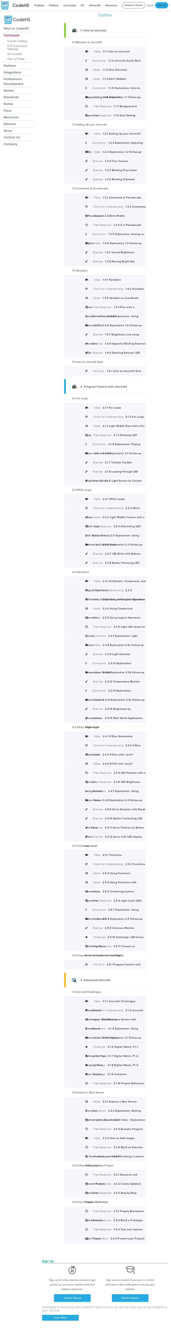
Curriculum (11, 35)
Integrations (12, 72)
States (8, 104)
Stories (9, 91)
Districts (10, 124)
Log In (150, 5)
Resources (11, 117)
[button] (40, 5)
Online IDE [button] (96, 5)
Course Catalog (17, 41)
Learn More (60, 1317)
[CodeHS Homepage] (16, 5)
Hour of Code (16, 59)
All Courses (14, 54)
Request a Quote (133, 5)
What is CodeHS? (16, 28)
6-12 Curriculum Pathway (17, 47)
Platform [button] (55, 5)
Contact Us (12, 137)
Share (8, 131)
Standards (11, 97)
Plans (8, 111)
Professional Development (13, 81)
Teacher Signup (72, 1297)
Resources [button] (112, 5)
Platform (10, 66)
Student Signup (130, 1297)
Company (11, 144)
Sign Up (161, 5)
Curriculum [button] (71, 5)
